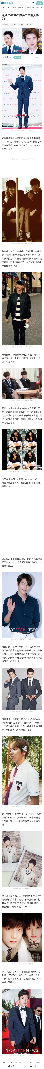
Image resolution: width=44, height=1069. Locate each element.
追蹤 (17, 57)
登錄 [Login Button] (39, 3)
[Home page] (7, 3)
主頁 (3, 8)
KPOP (9, 8)
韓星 (14, 8)
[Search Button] (41, 8)
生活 (37, 8)
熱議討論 (30, 8)
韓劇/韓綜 (21, 8)
